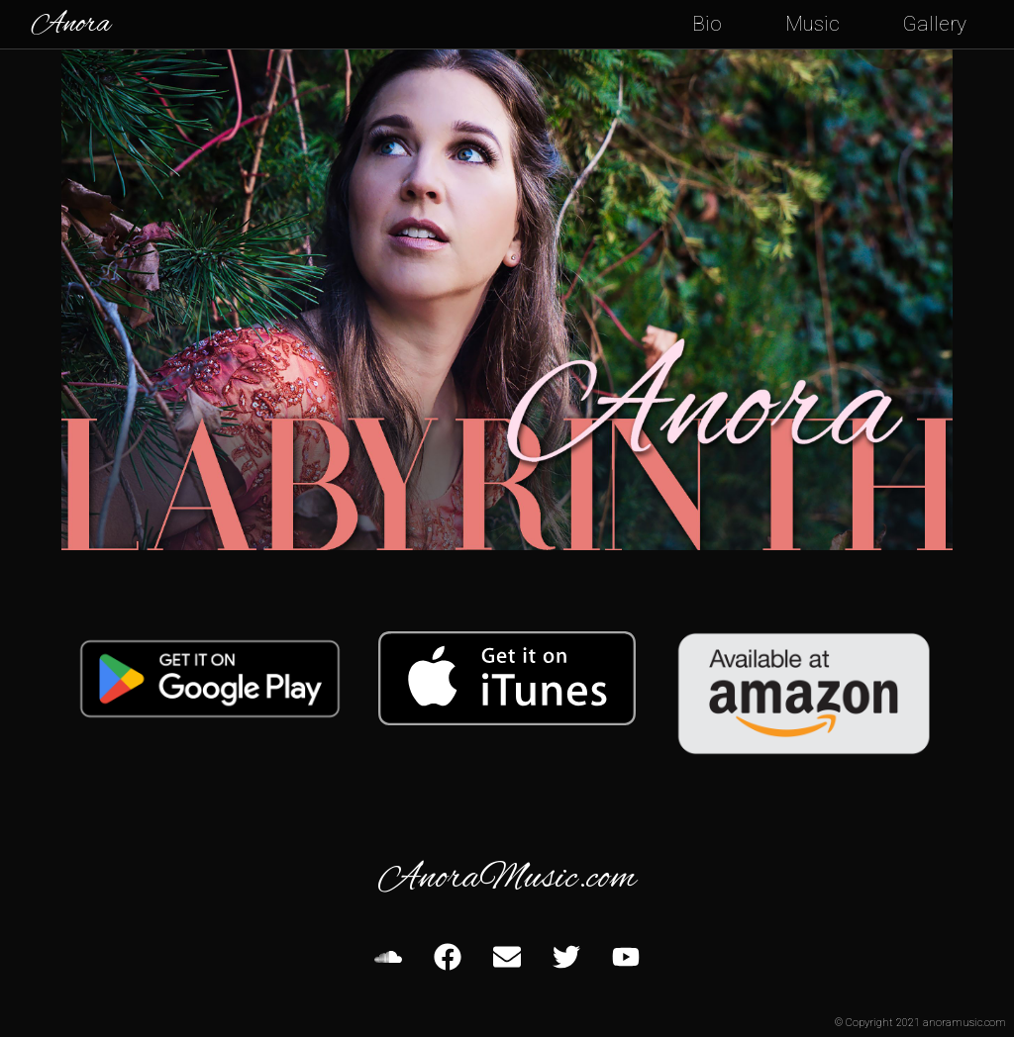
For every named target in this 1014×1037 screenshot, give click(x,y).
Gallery (934, 24)
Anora (71, 25)
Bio (707, 24)
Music (812, 24)
